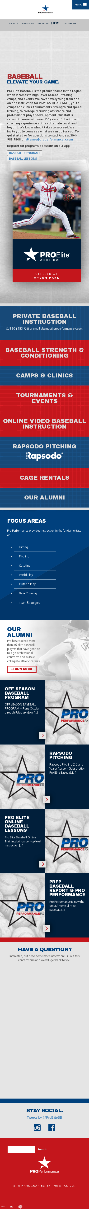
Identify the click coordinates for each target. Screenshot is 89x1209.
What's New (28, 23)
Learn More (21, 669)
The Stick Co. (64, 1185)
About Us (13, 23)
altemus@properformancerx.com (49, 139)
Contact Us (42, 23)
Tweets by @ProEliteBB (44, 1117)
